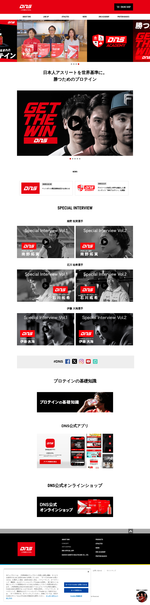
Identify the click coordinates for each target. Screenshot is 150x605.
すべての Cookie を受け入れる (76, 585)
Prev (4, 44)
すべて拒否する (76, 590)
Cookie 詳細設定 (76, 596)
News (75, 173)
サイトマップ (111, 573)
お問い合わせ (97, 573)
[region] (47, 585)
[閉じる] (88, 571)
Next (146, 44)
